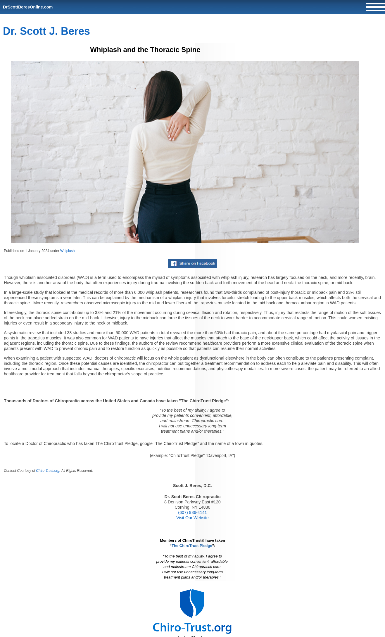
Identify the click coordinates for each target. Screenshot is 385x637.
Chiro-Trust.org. (48, 471)
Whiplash (67, 251)
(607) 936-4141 (192, 512)
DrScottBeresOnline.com (28, 7)
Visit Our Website (192, 517)
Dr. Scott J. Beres (46, 31)
